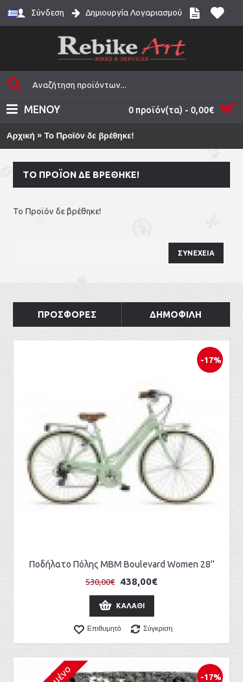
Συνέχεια (196, 253)
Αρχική (20, 135)
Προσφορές (67, 314)
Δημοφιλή (176, 314)
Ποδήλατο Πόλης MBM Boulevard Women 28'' (121, 564)
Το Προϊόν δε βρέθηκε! (89, 135)
